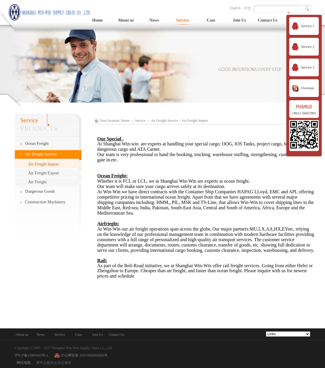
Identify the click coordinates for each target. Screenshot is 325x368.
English (235, 8)
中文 (247, 8)
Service (140, 121)
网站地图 (23, 363)
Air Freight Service (164, 121)
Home (97, 20)
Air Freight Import (195, 121)
